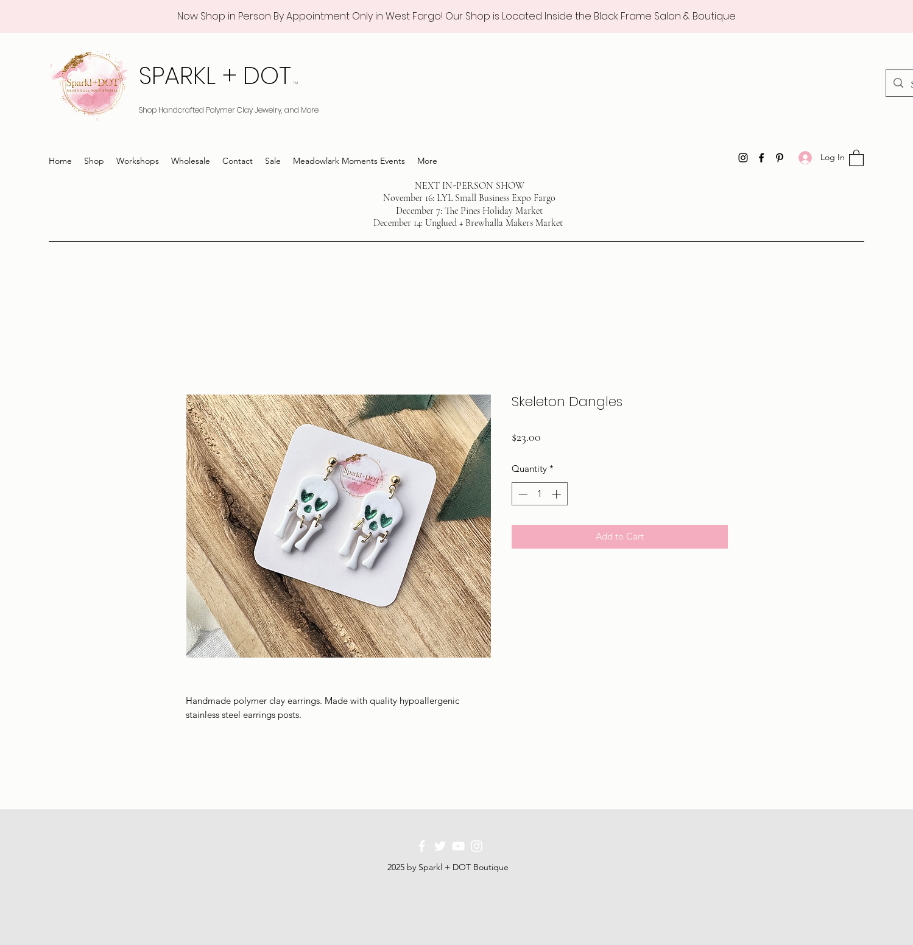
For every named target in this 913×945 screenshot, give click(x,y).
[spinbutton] (539, 494)
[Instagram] (743, 158)
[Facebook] (761, 158)
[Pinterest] (780, 158)
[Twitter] (440, 846)
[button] (856, 157)
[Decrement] (521, 494)
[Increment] (557, 494)
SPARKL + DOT (218, 75)
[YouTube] (458, 846)
